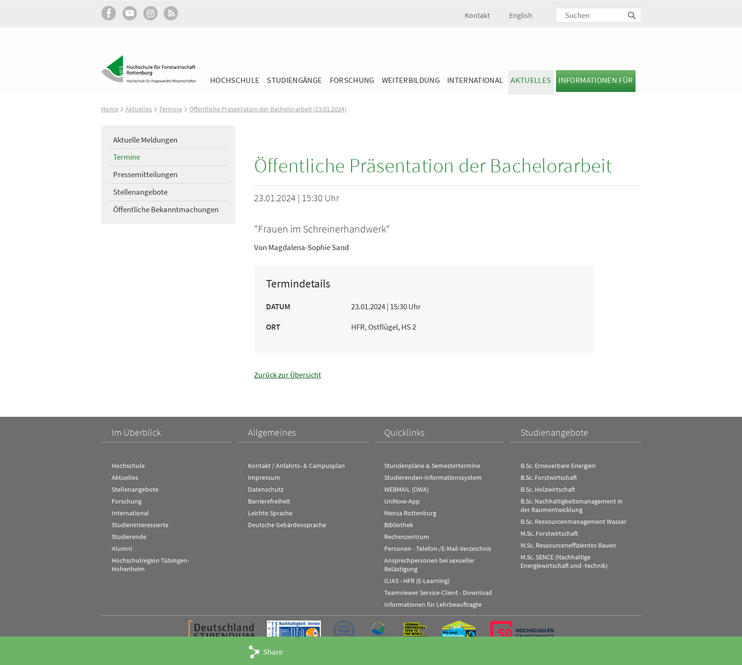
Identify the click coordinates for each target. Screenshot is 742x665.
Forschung (352, 80)
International (475, 80)
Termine (171, 108)
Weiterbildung (411, 80)
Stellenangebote (140, 192)
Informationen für (595, 80)
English (520, 15)
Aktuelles (531, 80)
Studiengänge (294, 80)
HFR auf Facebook (108, 13)
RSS (171, 13)
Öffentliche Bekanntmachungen (166, 209)
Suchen (632, 16)
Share (273, 652)
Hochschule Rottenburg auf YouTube (129, 13)
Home (110, 108)
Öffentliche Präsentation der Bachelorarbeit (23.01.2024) (272, 108)
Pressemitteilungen (145, 174)
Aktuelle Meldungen (145, 140)
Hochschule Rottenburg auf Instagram (150, 13)
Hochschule (234, 80)
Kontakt (477, 15)
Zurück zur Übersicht (288, 374)
